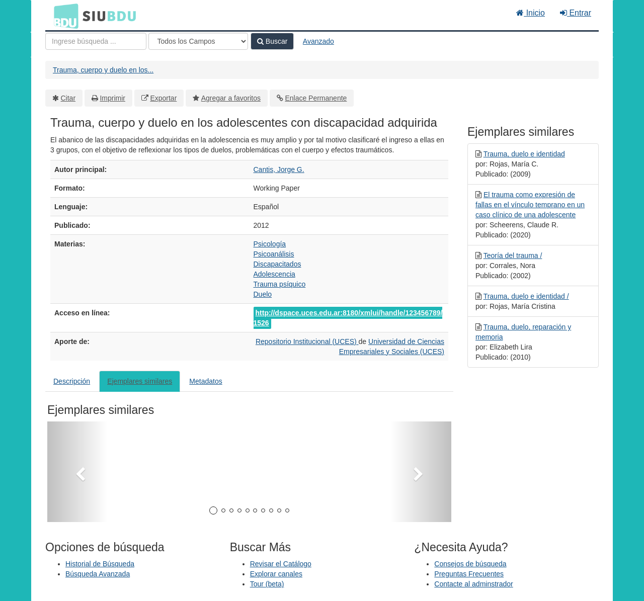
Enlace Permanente (316, 98)
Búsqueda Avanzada (97, 574)
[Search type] (198, 41)
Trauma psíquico (280, 284)
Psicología (270, 244)
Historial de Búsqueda (99, 564)
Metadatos (205, 381)
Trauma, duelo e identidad (524, 154)
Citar (68, 98)
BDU (63, 15)
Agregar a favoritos (231, 98)
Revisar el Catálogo (280, 564)
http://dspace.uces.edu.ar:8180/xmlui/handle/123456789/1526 (348, 318)
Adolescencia (274, 274)
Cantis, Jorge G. (279, 169)
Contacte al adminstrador (473, 584)
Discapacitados (277, 264)
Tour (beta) (267, 584)
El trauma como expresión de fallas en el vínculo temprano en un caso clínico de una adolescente (530, 205)
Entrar (575, 13)
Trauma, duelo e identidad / (526, 296)
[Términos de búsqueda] (95, 41)
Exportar (163, 98)
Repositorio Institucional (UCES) (307, 341)
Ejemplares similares (139, 381)
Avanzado (318, 41)
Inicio (530, 13)
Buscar (272, 41)
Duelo (263, 294)
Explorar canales (276, 574)
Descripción (71, 381)
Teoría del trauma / (513, 255)
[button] (77, 471)
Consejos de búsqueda (470, 564)
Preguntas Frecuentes (469, 574)
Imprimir (112, 98)
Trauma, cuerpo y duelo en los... (103, 70)
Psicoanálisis (274, 254)
